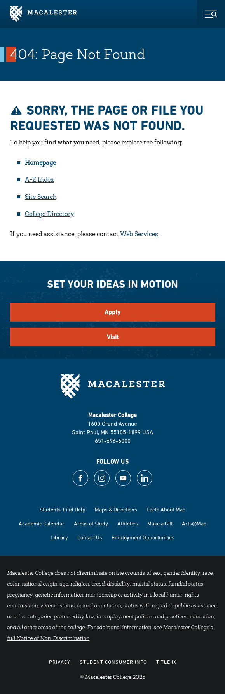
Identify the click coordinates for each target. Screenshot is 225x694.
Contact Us (89, 537)
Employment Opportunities (143, 537)
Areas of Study (91, 523)
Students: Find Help (62, 509)
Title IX (166, 662)
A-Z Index (39, 180)
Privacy (59, 662)
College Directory (49, 214)
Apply (112, 312)
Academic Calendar (42, 523)
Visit (113, 337)
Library (59, 537)
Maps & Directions (116, 509)
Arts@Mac (194, 523)
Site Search (40, 197)
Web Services (139, 234)
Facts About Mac (166, 509)
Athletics (127, 523)
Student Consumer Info (113, 662)
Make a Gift (160, 523)
